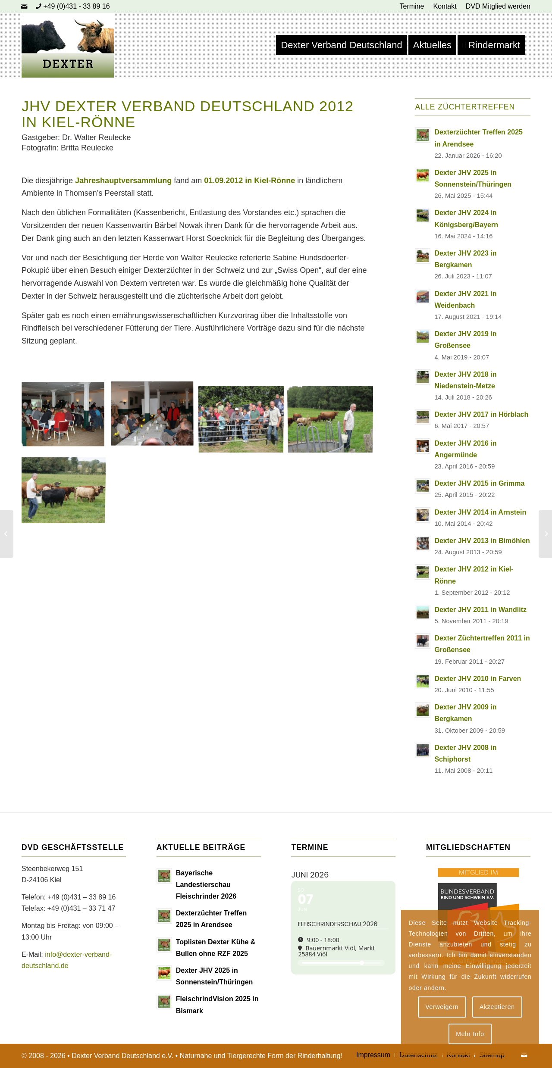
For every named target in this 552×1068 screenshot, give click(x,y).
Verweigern (441, 1006)
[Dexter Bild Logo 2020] (68, 45)
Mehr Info (470, 1034)
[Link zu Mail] (24, 6)
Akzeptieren (497, 1006)
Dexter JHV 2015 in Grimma (479, 483)
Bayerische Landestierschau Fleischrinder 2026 (206, 884)
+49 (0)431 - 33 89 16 (76, 6)
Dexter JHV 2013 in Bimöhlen (482, 540)
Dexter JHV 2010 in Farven (477, 678)
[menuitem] (412, 6)
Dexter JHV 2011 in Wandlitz (480, 609)
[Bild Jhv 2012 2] (155, 445)
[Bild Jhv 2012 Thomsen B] (66, 445)
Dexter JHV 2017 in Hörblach (481, 414)
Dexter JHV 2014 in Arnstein (480, 512)
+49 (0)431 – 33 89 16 (81, 897)
